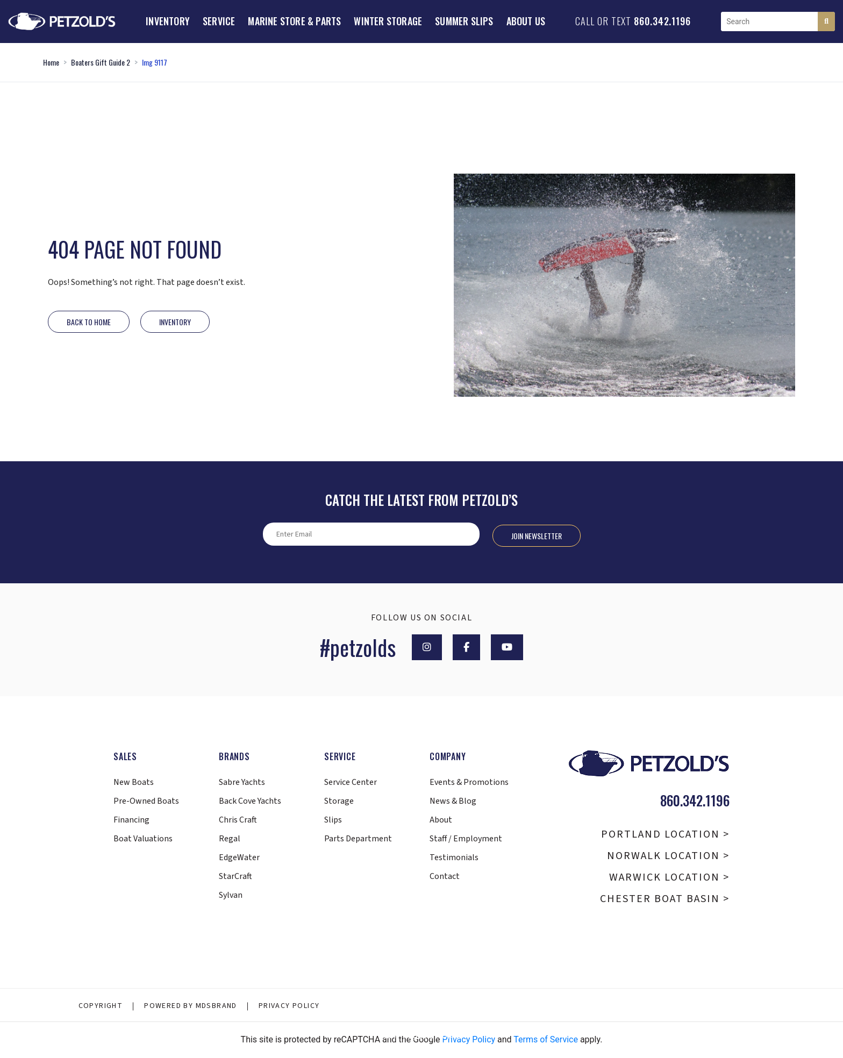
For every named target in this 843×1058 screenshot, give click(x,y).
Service (219, 21)
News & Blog (453, 801)
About (441, 820)
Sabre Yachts (242, 782)
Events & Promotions (469, 782)
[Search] (826, 21)
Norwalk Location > (668, 855)
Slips (333, 820)
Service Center (350, 782)
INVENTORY (175, 321)
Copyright (100, 1005)
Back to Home (89, 321)
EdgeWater (239, 857)
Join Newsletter (536, 535)
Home (51, 62)
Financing (131, 820)
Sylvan (230, 895)
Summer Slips (464, 21)
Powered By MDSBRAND (190, 1005)
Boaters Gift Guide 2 (100, 62)
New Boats (133, 782)
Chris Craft (238, 820)
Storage (339, 801)
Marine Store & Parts (294, 21)
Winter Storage (388, 21)
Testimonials (454, 857)
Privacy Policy (289, 1005)
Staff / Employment (466, 839)
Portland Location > (665, 834)
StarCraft (235, 876)
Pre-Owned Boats (146, 801)
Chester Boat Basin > (665, 898)
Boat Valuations (143, 839)
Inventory (168, 21)
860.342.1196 (662, 21)
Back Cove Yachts (250, 801)
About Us (526, 21)
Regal (229, 839)
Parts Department (358, 839)
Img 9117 (154, 62)
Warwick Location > (669, 877)
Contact (445, 876)
